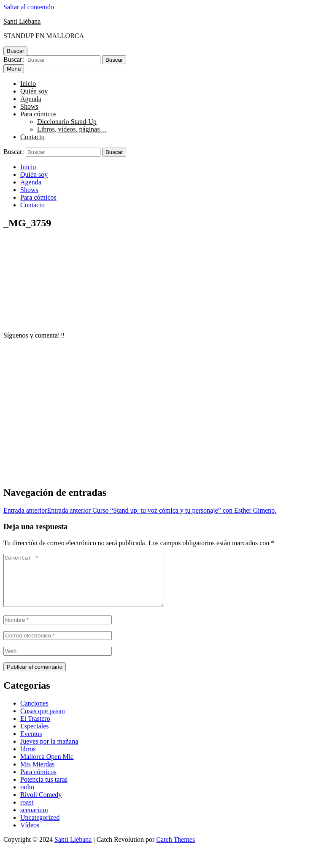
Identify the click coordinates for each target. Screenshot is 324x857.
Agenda (30, 98)
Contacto (32, 136)
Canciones (34, 713)
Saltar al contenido (28, 7)
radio (27, 797)
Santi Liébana (21, 21)
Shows (29, 106)
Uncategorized (39, 827)
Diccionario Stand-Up (67, 121)
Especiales (34, 736)
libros (27, 759)
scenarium (34, 820)
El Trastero (35, 728)
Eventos (31, 743)
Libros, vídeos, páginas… (71, 129)
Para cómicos (38, 114)
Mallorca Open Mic (46, 766)
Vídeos (29, 835)
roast (26, 812)
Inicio (28, 83)
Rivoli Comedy (41, 804)
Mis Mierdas (37, 774)
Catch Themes (175, 849)
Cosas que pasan (42, 721)
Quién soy (34, 91)
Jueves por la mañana (49, 751)
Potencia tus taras (44, 789)
